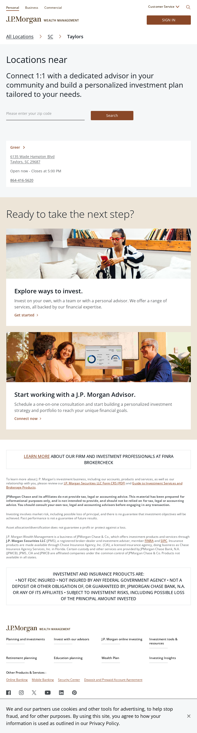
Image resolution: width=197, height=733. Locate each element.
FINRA (149, 541)
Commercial (53, 7)
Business (31, 7)
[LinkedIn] (61, 692)
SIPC (164, 541)
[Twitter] (34, 692)
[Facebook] (8, 692)
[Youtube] (48, 692)
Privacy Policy (104, 723)
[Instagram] (21, 692)
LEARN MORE (37, 456)
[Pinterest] (74, 692)
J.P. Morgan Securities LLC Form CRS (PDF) (94, 483)
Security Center (69, 680)
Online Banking (17, 680)
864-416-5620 (21, 180)
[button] (189, 716)
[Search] (188, 7)
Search (112, 115)
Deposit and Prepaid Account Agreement (113, 680)
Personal (12, 7)
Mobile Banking (43, 680)
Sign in (168, 19)
